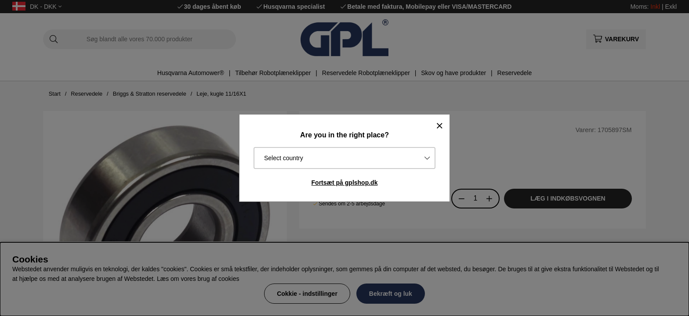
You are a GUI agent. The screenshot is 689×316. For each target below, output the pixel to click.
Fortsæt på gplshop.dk (345, 182)
